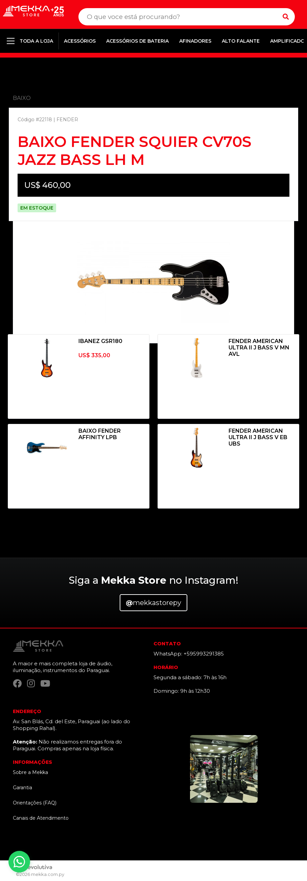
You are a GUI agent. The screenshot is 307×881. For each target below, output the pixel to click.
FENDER (67, 119)
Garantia (22, 788)
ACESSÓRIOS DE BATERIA (137, 41)
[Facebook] (17, 683)
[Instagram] (31, 683)
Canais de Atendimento (41, 818)
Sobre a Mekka (30, 772)
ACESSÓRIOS (80, 41)
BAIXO (22, 98)
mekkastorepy (153, 603)
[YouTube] (45, 683)
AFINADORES (195, 41)
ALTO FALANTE (241, 41)
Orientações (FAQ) (34, 803)
